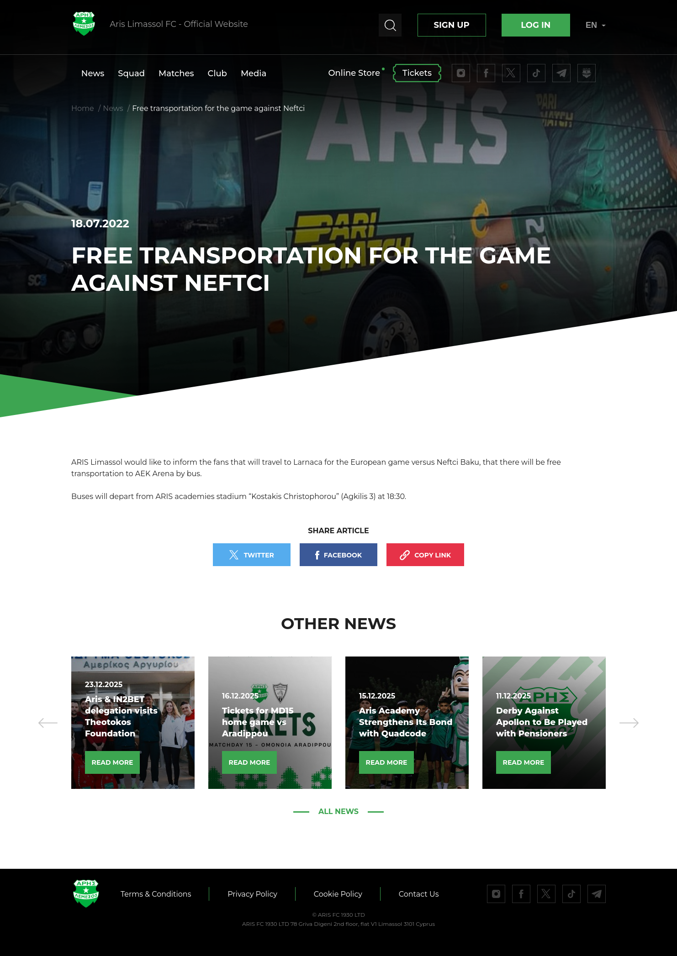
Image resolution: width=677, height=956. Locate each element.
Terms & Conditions (156, 894)
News (113, 108)
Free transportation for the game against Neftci (218, 108)
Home (82, 108)
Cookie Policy (338, 894)
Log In (535, 25)
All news (338, 811)
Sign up (451, 25)
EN (596, 25)
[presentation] (48, 722)
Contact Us (419, 894)
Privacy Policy (253, 894)
